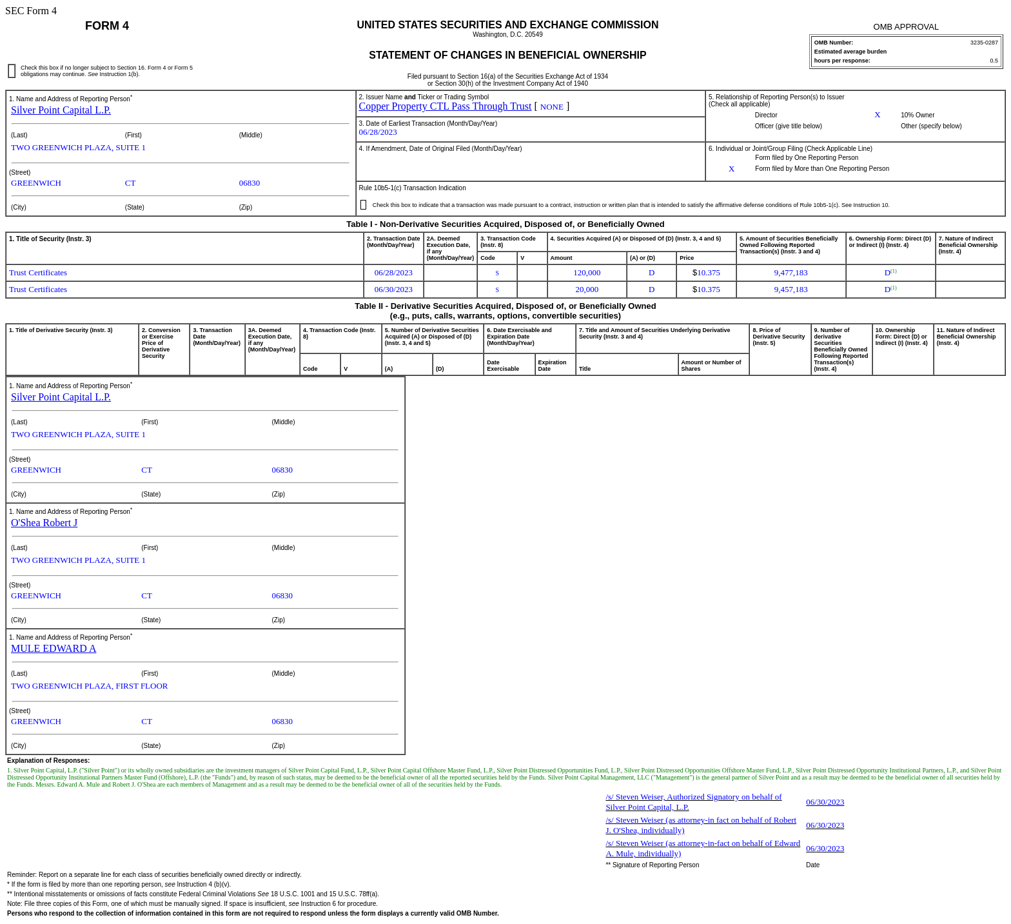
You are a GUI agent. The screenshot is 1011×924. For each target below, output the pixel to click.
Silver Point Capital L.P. (61, 109)
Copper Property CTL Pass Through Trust (445, 106)
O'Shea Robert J (44, 522)
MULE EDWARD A (53, 648)
